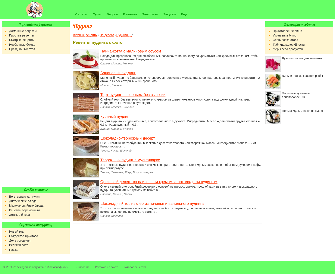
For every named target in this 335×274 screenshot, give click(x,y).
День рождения (20, 240)
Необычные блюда (22, 44)
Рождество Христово (23, 236)
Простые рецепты (21, 35)
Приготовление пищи (287, 31)
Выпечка (130, 14)
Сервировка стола (285, 40)
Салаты (81, 14)
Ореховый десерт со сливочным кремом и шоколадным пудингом (158, 182)
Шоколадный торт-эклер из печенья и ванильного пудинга (152, 203)
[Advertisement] (36, 120)
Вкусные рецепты (32, 267)
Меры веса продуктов (288, 49)
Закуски (169, 14)
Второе (112, 14)
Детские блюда (19, 214)
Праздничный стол (22, 49)
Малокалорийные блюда (26, 205)
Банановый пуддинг (118, 73)
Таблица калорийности (289, 44)
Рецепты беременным (24, 210)
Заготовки (150, 14)
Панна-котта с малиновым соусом (130, 51)
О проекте (83, 267)
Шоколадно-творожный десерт (127, 138)
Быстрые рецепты (21, 40)
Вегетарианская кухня (24, 196)
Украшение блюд (284, 35)
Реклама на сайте (106, 267)
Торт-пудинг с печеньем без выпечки (133, 95)
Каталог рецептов (135, 267)
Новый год (16, 231)
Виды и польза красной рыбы (302, 75)
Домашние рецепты (23, 31)
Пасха (13, 249)
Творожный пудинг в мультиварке (130, 160)
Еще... (185, 14)
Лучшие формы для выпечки (302, 58)
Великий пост (18, 245)
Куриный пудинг (114, 116)
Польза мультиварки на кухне (302, 110)
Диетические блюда (23, 201)
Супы (97, 14)
